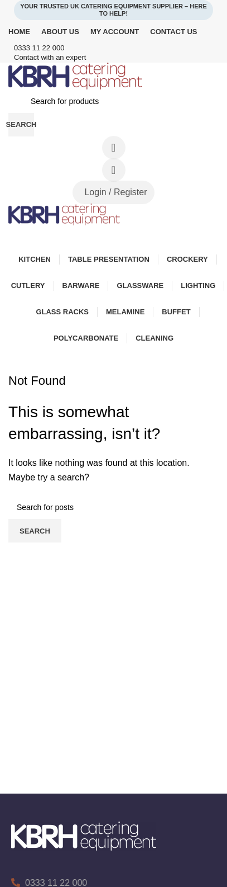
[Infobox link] (113, 48)
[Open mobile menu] (113, 236)
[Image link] (83, 835)
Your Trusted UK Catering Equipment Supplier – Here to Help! (113, 10)
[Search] (113, 101)
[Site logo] (75, 75)
